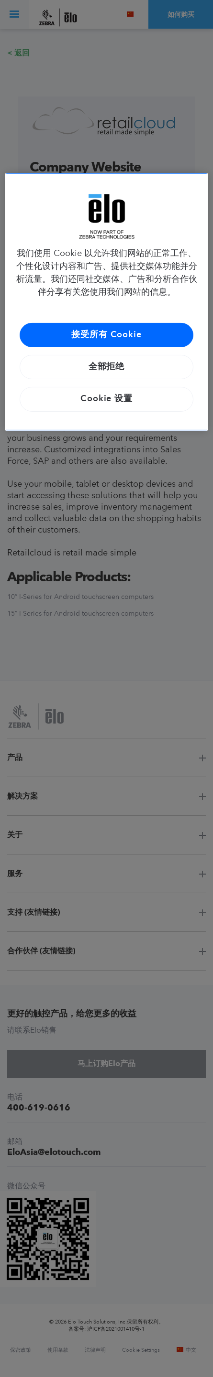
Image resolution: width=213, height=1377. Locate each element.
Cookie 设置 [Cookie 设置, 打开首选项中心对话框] (106, 399)
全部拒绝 (107, 367)
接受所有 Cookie (106, 335)
